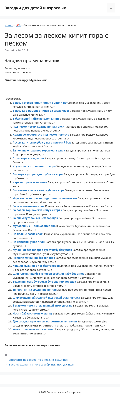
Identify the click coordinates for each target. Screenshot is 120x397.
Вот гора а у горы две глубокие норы (38, 174)
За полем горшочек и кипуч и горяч (38, 210)
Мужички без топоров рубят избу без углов (43, 250)
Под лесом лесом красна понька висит (39, 126)
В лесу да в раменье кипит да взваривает (41, 110)
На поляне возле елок (28, 234)
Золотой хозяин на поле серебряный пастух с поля (42, 364)
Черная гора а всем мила (30, 182)
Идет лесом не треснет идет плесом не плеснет (45, 198)
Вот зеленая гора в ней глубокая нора (39, 190)
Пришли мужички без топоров (34, 258)
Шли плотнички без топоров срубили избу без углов (49, 273)
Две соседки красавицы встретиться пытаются (45, 321)
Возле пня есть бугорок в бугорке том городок (45, 281)
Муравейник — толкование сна (34, 226)
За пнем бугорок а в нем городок (36, 218)
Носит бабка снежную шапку (33, 313)
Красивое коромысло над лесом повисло (41, 134)
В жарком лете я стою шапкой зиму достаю (43, 305)
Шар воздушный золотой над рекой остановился (47, 297)
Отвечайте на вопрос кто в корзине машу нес (38, 359)
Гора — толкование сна (29, 206)
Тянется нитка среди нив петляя (35, 289)
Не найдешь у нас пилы (29, 242)
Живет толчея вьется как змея (34, 329)
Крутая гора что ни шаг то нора (34, 166)
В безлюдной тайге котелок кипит (36, 118)
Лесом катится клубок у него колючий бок (42, 142)
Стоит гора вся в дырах (29, 158)
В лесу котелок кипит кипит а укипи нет (40, 103)
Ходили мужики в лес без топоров (36, 266)
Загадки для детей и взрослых (35, 7)
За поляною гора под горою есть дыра (39, 150)
